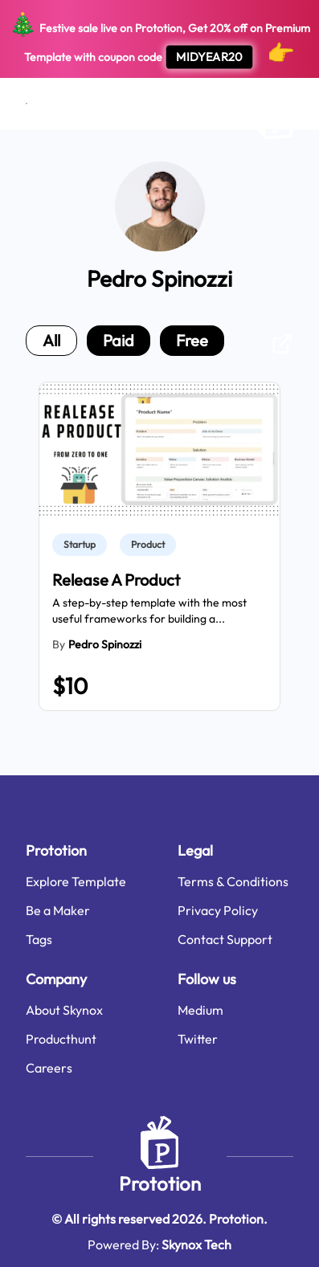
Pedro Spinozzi (104, 644)
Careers (49, 1068)
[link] (82, 544)
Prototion (160, 1183)
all (51, 340)
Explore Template (76, 881)
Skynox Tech (196, 1244)
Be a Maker (58, 910)
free (192, 340)
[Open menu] (26, 103)
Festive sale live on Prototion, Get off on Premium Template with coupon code (159, 39)
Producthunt (61, 1039)
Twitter (198, 1039)
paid (118, 340)
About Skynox (64, 1010)
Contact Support (225, 939)
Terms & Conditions (233, 881)
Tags (39, 939)
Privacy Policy (218, 910)
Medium (200, 1010)
